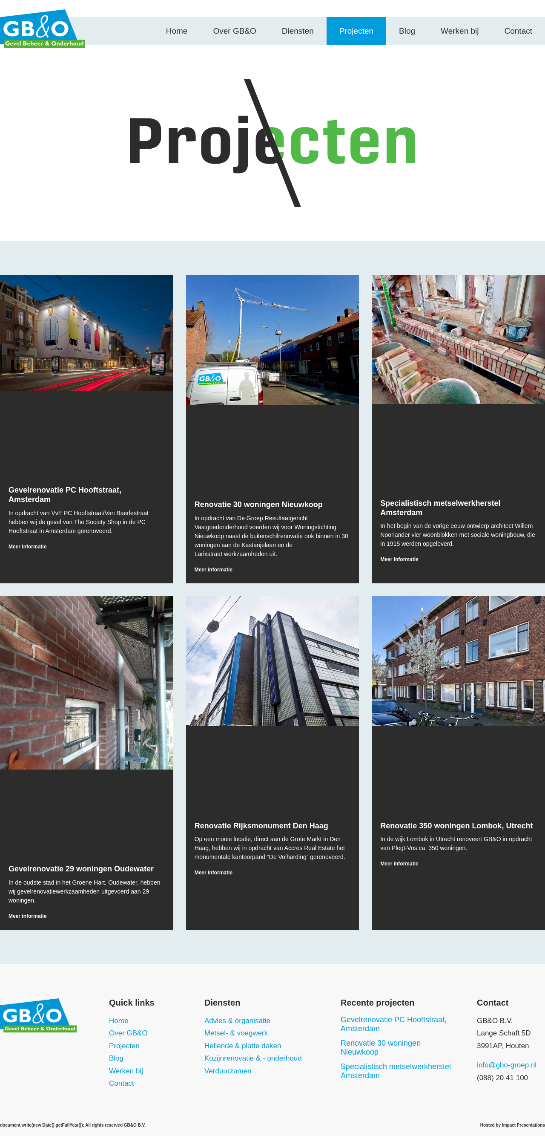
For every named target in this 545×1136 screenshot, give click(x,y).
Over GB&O (234, 30)
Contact (518, 30)
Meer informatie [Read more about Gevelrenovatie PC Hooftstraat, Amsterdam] (27, 547)
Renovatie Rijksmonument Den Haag (261, 826)
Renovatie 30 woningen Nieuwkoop (259, 504)
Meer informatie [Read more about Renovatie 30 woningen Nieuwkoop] (213, 570)
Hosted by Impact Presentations (512, 1125)
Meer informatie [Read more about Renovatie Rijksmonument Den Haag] (213, 873)
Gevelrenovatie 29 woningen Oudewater (81, 869)
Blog (407, 30)
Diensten (298, 30)
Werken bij (460, 30)
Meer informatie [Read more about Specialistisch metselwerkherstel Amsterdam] (399, 559)
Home (177, 30)
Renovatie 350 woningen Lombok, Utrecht (456, 826)
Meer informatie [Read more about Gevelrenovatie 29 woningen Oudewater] (27, 916)
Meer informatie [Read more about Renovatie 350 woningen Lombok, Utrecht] (399, 864)
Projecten (356, 30)
